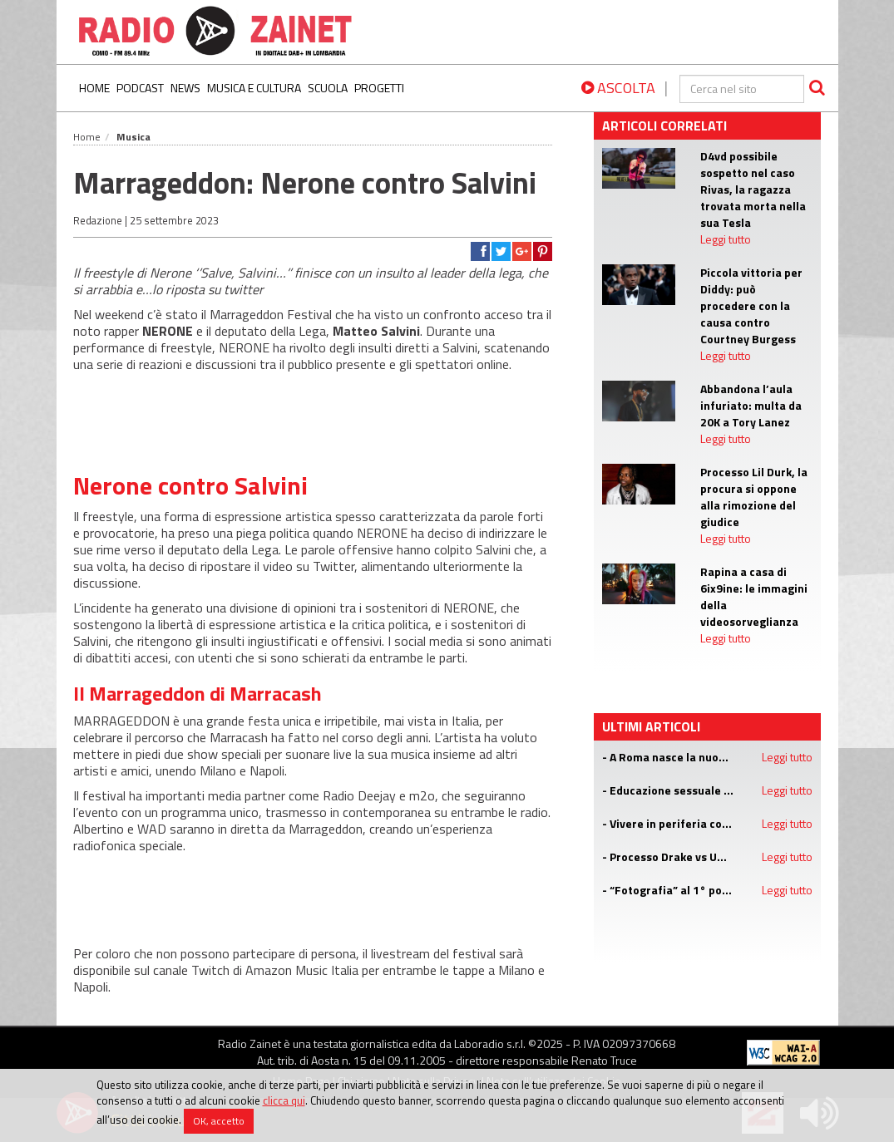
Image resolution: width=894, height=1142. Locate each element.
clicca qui (284, 1100)
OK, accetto (218, 1121)
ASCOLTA (618, 87)
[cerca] (741, 89)
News (185, 87)
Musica (133, 137)
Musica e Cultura (254, 87)
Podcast (140, 87)
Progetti (379, 87)
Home (94, 87)
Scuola (328, 87)
